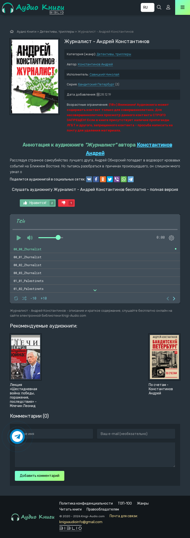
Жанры (143, 503)
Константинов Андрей (95, 64)
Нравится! (39, 203)
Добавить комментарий (39, 476)
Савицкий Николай (104, 74)
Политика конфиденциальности (86, 503)
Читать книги (70, 509)
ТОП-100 (125, 503)
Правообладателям (103, 509)
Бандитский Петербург (96, 84)
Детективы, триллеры (114, 54)
